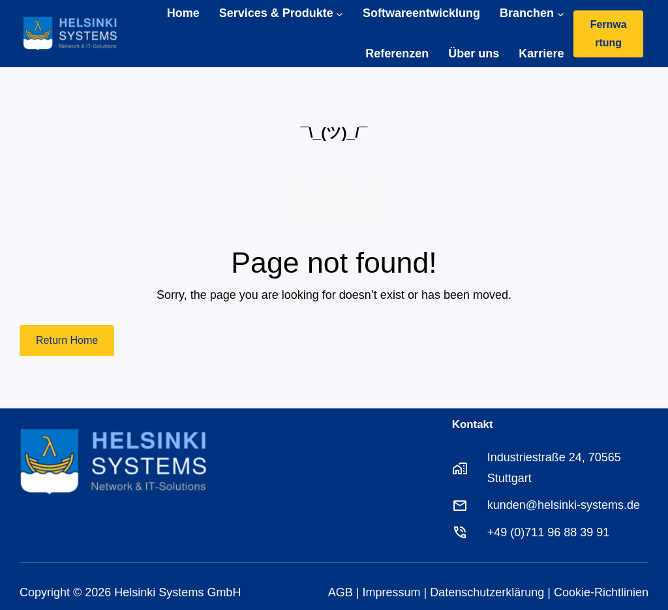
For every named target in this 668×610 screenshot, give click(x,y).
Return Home (67, 340)
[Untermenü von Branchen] (560, 13)
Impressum (391, 592)
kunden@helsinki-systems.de (563, 504)
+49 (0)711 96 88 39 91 (548, 532)
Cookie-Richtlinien (601, 592)
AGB (340, 592)
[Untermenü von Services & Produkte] (339, 13)
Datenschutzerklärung (487, 592)
